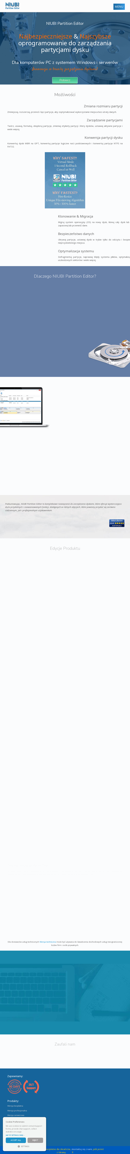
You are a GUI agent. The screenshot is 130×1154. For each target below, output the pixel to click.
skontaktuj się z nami (81, 1149)
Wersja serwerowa (15, 1115)
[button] (24, 1135)
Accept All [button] (16, 1140)
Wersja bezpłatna (15, 1106)
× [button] (43, 1120)
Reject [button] (35, 1140)
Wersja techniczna (48, 942)
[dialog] (24, 1134)
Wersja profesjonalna (17, 1110)
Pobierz (65, 80)
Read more (27, 1131)
